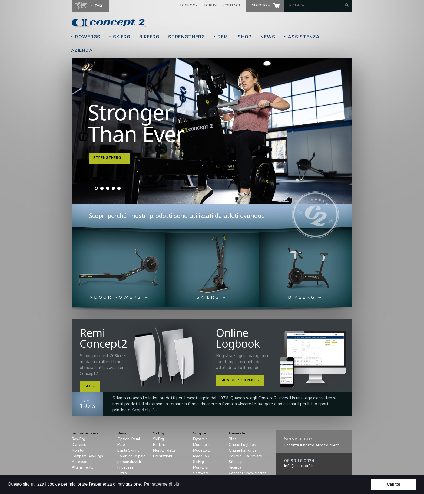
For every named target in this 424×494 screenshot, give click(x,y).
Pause (90, 188)
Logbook (189, 5)
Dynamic (79, 444)
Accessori (80, 461)
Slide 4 (113, 188)
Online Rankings (243, 450)
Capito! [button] (393, 484)
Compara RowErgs (87, 456)
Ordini (122, 473)
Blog (233, 439)
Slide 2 (102, 188)
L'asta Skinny (128, 450)
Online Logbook (242, 444)
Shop (245, 37)
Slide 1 (96, 188)
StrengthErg (186, 37)
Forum (210, 5)
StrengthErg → (109, 158)
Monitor (78, 450)
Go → (89, 386)
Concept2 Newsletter (247, 473)
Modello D (202, 450)
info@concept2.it (298, 465)
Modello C (201, 456)
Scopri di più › (144, 410)
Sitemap (236, 461)
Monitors (200, 467)
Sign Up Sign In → (240, 380)
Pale (121, 444)
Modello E (201, 444)
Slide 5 (119, 188)
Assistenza (302, 37)
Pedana (159, 444)
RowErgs (85, 37)
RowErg (78, 439)
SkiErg (119, 37)
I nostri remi (127, 467)
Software (201, 473)
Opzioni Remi (128, 439)
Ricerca (235, 467)
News (267, 37)
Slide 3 (107, 188)
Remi (221, 37)
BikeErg (149, 37)
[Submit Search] (347, 5)
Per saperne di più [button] (161, 484)
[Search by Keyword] (316, 5)
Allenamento (83, 467)
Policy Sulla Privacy (245, 456)
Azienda (82, 50)
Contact (232, 5)
